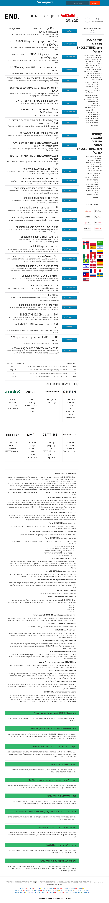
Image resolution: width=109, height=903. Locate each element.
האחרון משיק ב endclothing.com (40, 275)
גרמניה (52, 888)
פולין (59, 888)
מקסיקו (71, 890)
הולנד (45, 888)
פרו (40, 890)
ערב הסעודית (77, 893)
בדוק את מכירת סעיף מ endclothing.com (35, 348)
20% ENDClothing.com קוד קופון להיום (37, 100)
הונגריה (45, 893)
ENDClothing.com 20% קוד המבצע (39, 133)
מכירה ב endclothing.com (44, 246)
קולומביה (56, 890)
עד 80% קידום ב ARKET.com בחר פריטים (31, 405)
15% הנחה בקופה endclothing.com (39, 207)
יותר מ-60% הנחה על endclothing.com (37, 266)
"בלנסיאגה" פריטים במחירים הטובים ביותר (34, 256)
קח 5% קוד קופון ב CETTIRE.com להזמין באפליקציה (49, 450)
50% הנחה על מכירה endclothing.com (37, 227)
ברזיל (33, 890)
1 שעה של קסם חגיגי (51, 401)
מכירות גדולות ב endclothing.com (40, 236)
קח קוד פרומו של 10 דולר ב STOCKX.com (11, 404)
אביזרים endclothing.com (45, 285)
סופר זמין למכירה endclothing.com (39, 304)
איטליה (23, 888)
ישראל (68, 893)
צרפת (31, 888)
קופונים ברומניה (20, 893)
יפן (28, 890)
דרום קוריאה (19, 890)
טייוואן (86, 893)
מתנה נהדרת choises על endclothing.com (34, 217)
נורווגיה (60, 893)
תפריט (95, 3)
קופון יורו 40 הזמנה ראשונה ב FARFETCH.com (10, 447)
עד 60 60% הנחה (49, 295)
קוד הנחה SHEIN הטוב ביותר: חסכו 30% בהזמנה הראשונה (70, 408)
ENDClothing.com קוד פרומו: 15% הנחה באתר (33, 78)
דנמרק (53, 893)
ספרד (81, 888)
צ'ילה (64, 890)
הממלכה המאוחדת (70, 888)
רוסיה (30, 893)
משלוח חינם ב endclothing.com (41, 168)
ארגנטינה (47, 890)
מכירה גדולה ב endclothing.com (40, 178)
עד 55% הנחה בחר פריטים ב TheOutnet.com (67, 447)
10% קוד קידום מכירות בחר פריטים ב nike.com (32, 450)
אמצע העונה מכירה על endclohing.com (36, 188)
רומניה (38, 888)
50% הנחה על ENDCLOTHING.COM (39, 314)
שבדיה (37, 893)
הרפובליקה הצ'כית (82, 890)
